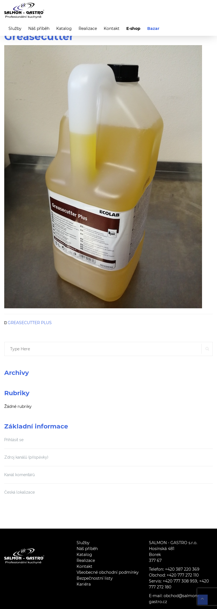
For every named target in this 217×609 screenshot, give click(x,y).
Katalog (64, 28)
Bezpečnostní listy (95, 578)
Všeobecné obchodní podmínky (108, 572)
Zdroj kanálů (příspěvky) (26, 457)
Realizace (88, 28)
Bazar (153, 28)
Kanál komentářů (19, 474)
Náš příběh (38, 28)
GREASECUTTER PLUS (30, 322)
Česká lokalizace (19, 492)
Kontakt (112, 28)
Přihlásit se (13, 439)
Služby (14, 28)
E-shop (133, 28)
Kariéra (84, 584)
